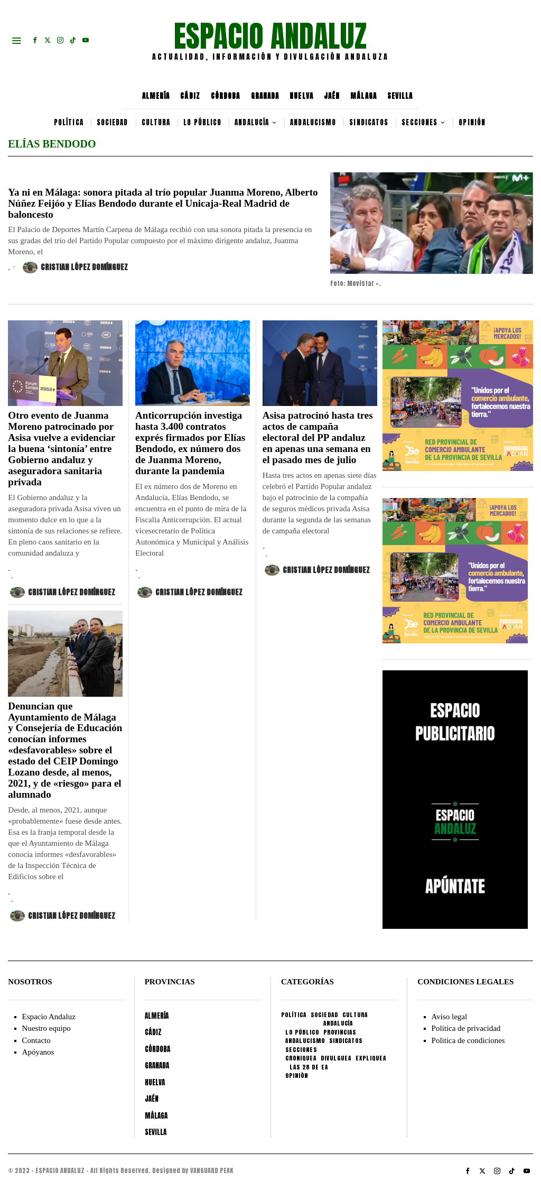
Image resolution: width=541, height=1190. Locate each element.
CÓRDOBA (225, 96)
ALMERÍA (156, 96)
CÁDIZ (190, 96)
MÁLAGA (363, 96)
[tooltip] (35, 40)
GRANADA (265, 96)
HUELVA (301, 96)
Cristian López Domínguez (75, 267)
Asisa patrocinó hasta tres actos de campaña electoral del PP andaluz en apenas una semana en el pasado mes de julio (318, 437)
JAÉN (332, 96)
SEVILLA (400, 96)
